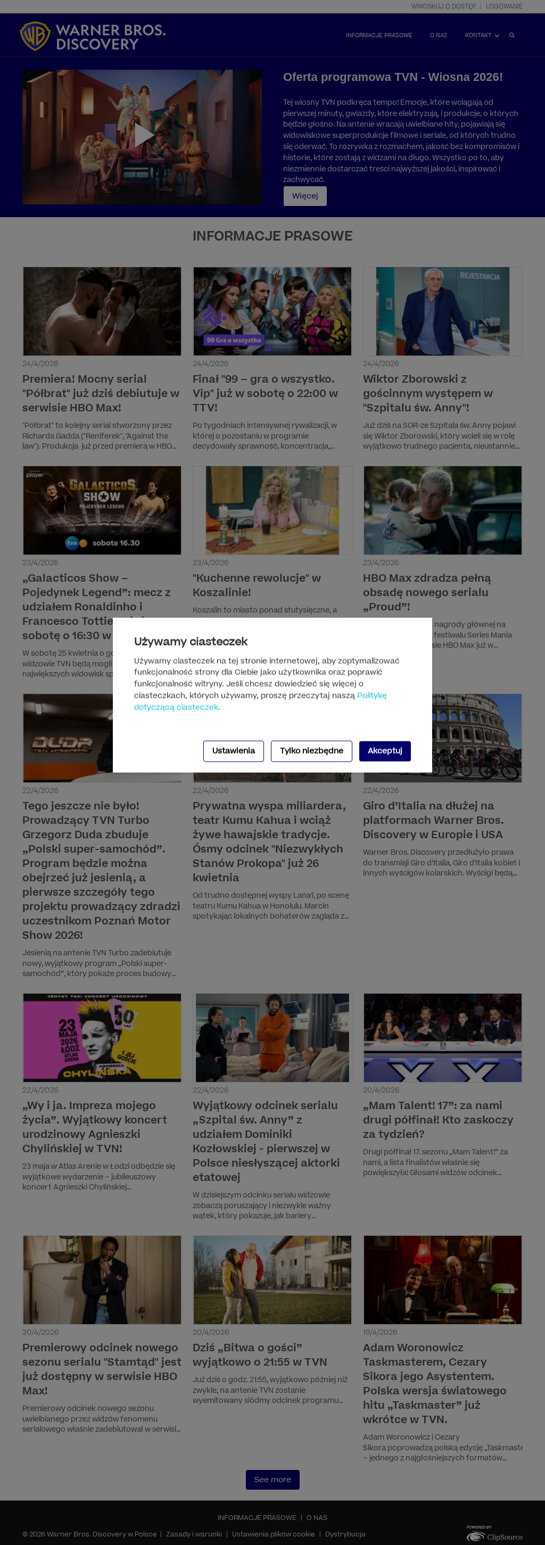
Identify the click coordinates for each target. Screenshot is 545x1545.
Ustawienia (233, 750)
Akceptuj (385, 750)
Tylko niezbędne (311, 750)
